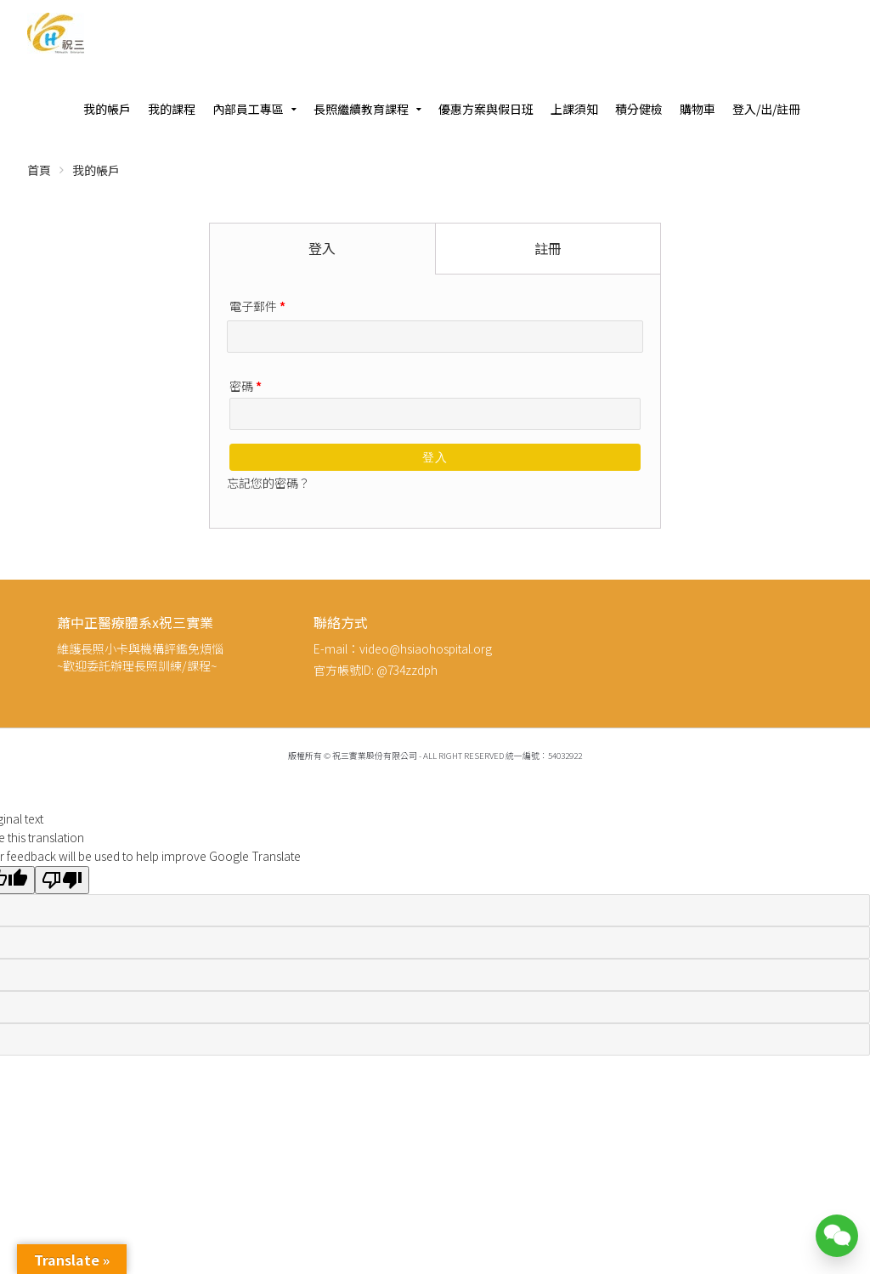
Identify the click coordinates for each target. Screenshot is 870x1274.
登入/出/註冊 (766, 108)
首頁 (39, 169)
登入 (435, 457)
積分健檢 (639, 108)
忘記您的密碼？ (268, 482)
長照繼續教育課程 (361, 108)
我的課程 (171, 108)
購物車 (697, 108)
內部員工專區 (248, 108)
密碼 (245, 385)
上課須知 (574, 108)
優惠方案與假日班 (486, 108)
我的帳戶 (107, 108)
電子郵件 (257, 305)
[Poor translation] (62, 880)
